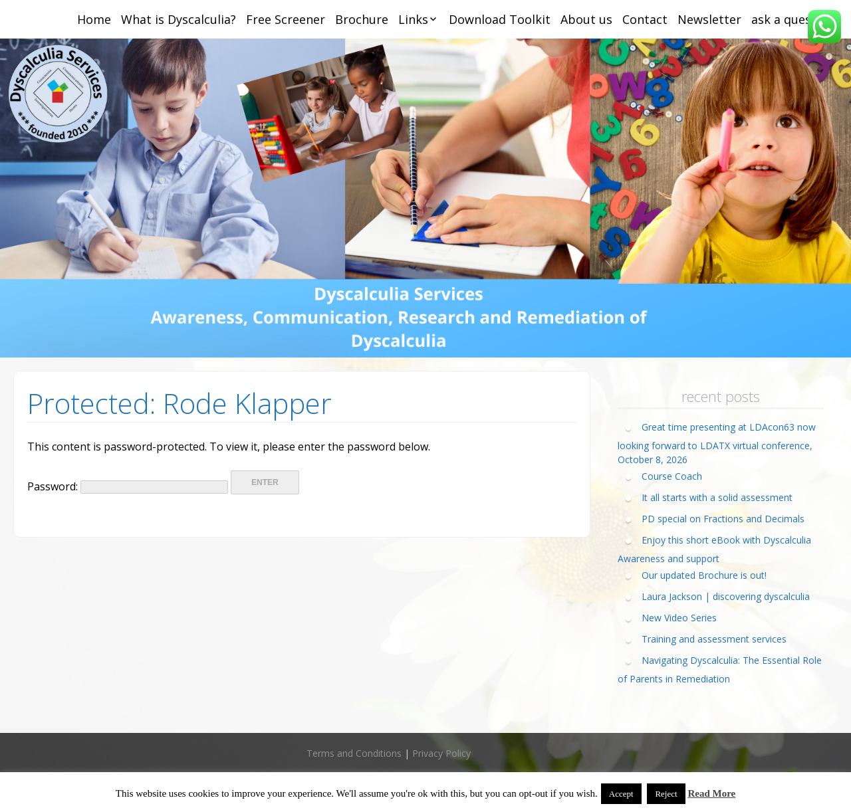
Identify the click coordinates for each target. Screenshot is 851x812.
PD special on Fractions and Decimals (723, 518)
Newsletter (709, 19)
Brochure (361, 19)
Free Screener (285, 19)
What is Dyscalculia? (178, 19)
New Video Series (679, 617)
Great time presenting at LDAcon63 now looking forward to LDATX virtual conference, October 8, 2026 (717, 443)
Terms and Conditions (354, 753)
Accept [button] (621, 794)
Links (413, 19)
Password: (127, 486)
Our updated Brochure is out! (704, 575)
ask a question (792, 19)
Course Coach (672, 476)
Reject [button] (666, 794)
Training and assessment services (714, 639)
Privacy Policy (441, 753)
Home (94, 19)
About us (586, 19)
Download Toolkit (499, 19)
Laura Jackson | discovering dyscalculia (726, 596)
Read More (711, 793)
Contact (645, 19)
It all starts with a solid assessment (717, 497)
